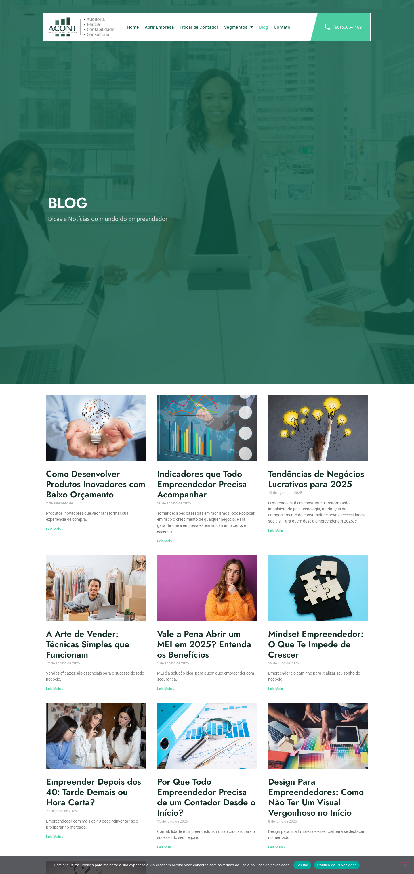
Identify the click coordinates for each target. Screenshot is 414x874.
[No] (405, 864)
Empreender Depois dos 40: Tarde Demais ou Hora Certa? (93, 791)
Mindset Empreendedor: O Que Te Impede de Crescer (315, 644)
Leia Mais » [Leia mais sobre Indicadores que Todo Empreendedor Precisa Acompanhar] (165, 541)
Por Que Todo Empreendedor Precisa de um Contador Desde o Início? (206, 797)
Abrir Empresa (159, 27)
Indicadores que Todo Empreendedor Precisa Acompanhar (202, 484)
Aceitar (302, 865)
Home (133, 27)
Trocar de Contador (199, 27)
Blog (263, 27)
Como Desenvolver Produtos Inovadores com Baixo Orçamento (95, 484)
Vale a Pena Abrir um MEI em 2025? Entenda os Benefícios (204, 644)
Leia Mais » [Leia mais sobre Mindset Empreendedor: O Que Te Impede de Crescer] (276, 689)
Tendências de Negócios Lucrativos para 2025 (316, 479)
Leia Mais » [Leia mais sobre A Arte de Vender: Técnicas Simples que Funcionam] (54, 689)
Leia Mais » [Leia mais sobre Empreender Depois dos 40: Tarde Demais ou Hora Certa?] (54, 837)
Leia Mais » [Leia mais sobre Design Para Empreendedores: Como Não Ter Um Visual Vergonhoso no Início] (276, 847)
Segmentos (238, 27)
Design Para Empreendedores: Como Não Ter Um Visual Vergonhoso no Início (316, 797)
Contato (282, 27)
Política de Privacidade (337, 865)
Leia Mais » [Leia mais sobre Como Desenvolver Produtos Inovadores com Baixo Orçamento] (54, 529)
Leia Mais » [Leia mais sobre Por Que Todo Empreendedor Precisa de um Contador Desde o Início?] (165, 847)
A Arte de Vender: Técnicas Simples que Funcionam (87, 644)
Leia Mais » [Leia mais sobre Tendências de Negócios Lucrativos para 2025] (276, 531)
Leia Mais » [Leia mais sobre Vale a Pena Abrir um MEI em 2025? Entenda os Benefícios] (165, 689)
